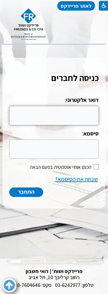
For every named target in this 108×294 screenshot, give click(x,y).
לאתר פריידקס (76, 6)
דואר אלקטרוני (82, 100)
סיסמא (91, 133)
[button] (9, 285)
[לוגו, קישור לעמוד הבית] (28, 24)
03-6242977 (67, 285)
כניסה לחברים (75, 78)
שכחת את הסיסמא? (76, 179)
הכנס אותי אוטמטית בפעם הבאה (60, 167)
